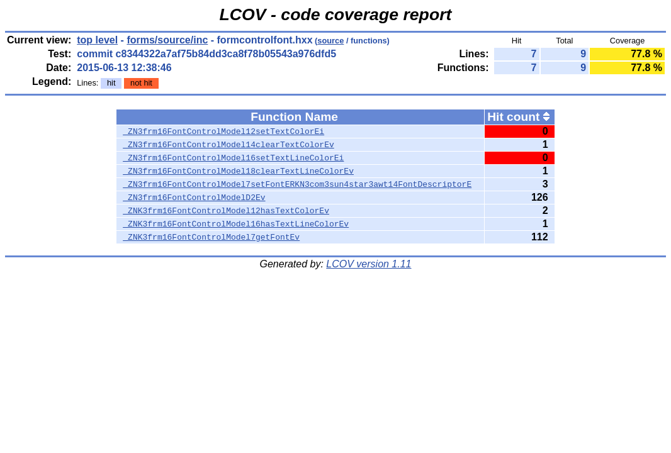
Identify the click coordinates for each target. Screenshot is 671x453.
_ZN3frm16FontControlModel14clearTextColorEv (228, 144)
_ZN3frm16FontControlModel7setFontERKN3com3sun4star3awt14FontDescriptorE (297, 184)
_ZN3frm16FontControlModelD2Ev (194, 197)
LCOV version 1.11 (368, 264)
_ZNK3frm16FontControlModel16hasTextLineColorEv (236, 224)
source (330, 40)
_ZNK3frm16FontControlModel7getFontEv (211, 237)
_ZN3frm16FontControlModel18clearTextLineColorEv (238, 171)
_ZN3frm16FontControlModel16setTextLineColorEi (233, 158)
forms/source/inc (167, 40)
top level (97, 40)
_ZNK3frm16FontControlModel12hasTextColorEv (226, 210)
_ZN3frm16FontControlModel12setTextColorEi (223, 131)
